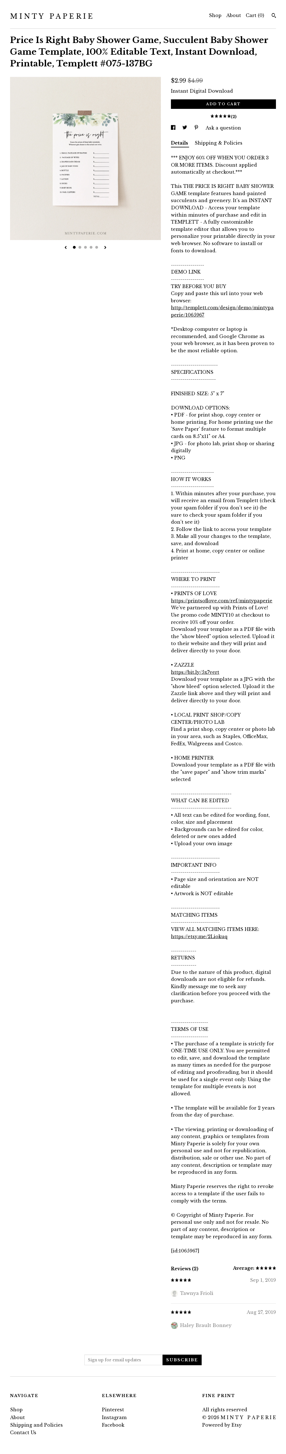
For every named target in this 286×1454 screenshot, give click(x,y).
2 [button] (79, 247)
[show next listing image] (105, 248)
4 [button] (91, 247)
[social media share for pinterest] (197, 128)
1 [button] (74, 247)
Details (180, 143)
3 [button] (85, 247)
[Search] (274, 16)
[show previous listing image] (65, 248)
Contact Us (23, 1432)
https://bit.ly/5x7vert (195, 672)
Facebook (113, 1425)
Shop (215, 15)
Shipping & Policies (218, 143)
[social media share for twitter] (185, 128)
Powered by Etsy (222, 1425)
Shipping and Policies (36, 1425)
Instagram (114, 1417)
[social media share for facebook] (174, 128)
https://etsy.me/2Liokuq (199, 936)
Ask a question (223, 128)
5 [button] (96, 247)
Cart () (255, 15)
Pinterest (113, 1409)
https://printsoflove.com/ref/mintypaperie (221, 600)
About (233, 15)
